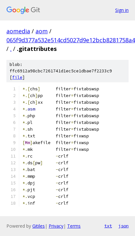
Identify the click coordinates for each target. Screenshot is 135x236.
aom (42, 31)
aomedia (18, 31)
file (17, 77)
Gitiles (38, 226)
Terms (74, 226)
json (123, 226)
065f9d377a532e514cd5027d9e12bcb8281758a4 (70, 40)
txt (108, 226)
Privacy (56, 226)
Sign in (122, 10)
